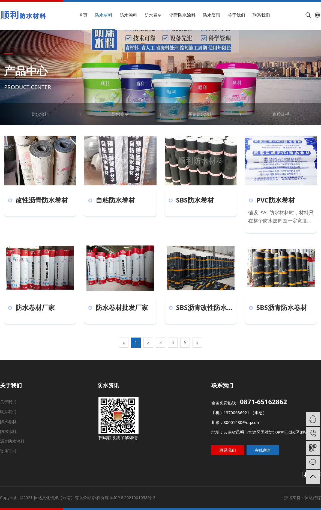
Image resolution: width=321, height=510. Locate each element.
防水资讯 (211, 15)
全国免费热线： (237, 411)
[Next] (197, 343)
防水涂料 (128, 15)
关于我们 (236, 15)
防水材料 (103, 15)
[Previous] (123, 343)
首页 (83, 15)
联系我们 (261, 15)
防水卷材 (153, 15)
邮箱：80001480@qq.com (232, 425)
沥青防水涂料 (182, 15)
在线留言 (271, 448)
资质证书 (281, 114)
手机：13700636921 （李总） (231, 418)
